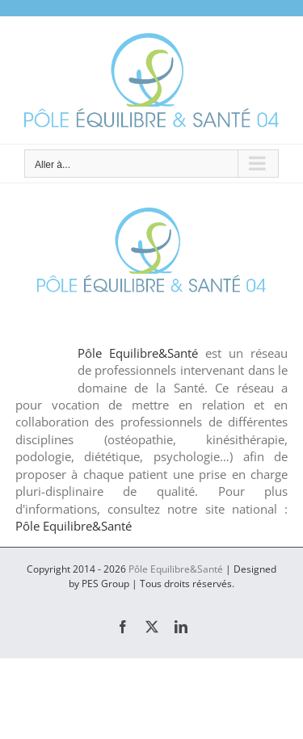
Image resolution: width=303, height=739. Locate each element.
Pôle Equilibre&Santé (138, 353)
